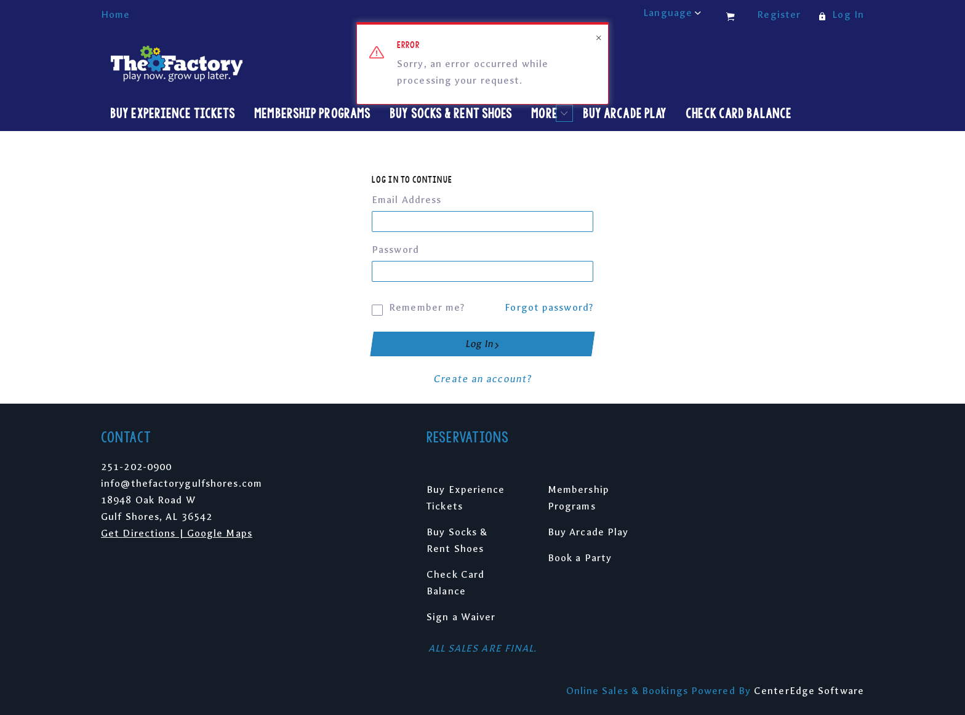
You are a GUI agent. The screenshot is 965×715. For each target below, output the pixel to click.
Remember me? (418, 306)
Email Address (406, 200)
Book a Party (580, 558)
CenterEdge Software (809, 691)
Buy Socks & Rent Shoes (451, 113)
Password (395, 249)
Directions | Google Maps (187, 533)
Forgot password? (549, 307)
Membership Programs (312, 113)
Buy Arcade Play (625, 113)
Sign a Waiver (460, 617)
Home (115, 14)
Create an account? (482, 379)
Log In (482, 344)
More (548, 113)
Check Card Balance (738, 113)
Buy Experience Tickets (172, 113)
